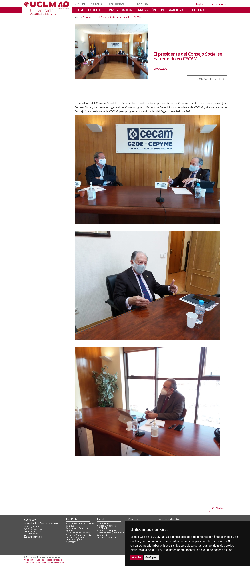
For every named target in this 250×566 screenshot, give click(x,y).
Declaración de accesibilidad (38, 562)
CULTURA (197, 9)
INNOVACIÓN (147, 9)
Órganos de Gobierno (77, 528)
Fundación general (75, 539)
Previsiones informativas (79, 532)
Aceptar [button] (136, 557)
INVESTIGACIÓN (120, 9)
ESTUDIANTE (118, 4)
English (200, 4)
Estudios (102, 519)
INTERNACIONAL (173, 9)
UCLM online (103, 528)
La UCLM (72, 519)
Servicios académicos (108, 537)
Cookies (40, 559)
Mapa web (59, 562)
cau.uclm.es (33, 536)
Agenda (70, 530)
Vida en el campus (106, 530)
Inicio (77, 17)
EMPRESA (140, 4)
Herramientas (218, 4)
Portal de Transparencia (78, 535)
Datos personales (55, 559)
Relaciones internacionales (80, 523)
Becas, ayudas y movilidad (110, 532)
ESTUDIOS (96, 9)
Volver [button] (218, 508)
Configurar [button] (151, 557)
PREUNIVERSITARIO (89, 4)
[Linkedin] (223, 79)
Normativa (71, 541)
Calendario (102, 535)
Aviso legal (29, 559)
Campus (70, 525)
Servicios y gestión (75, 537)
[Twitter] (215, 79)
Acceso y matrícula (106, 525)
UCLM (79, 9)
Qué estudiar (103, 523)
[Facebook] (219, 79)
